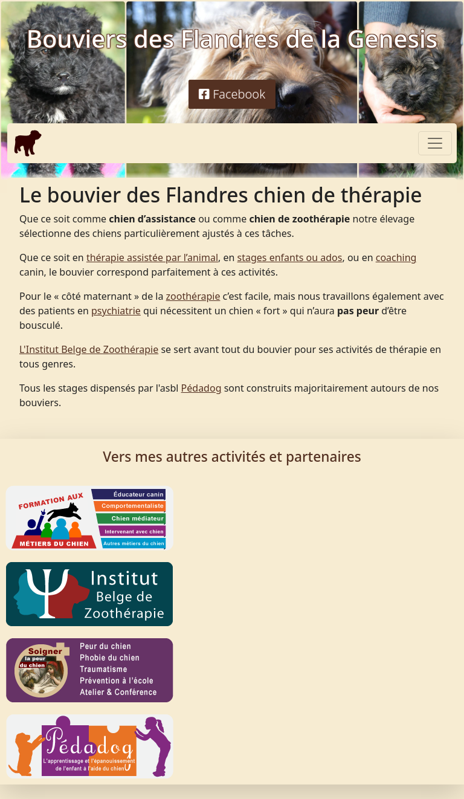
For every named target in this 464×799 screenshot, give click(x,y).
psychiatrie (116, 310)
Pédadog (201, 388)
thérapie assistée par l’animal (152, 257)
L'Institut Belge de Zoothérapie (88, 349)
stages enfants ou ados (290, 257)
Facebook (232, 94)
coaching (396, 257)
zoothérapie (193, 296)
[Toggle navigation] (435, 143)
